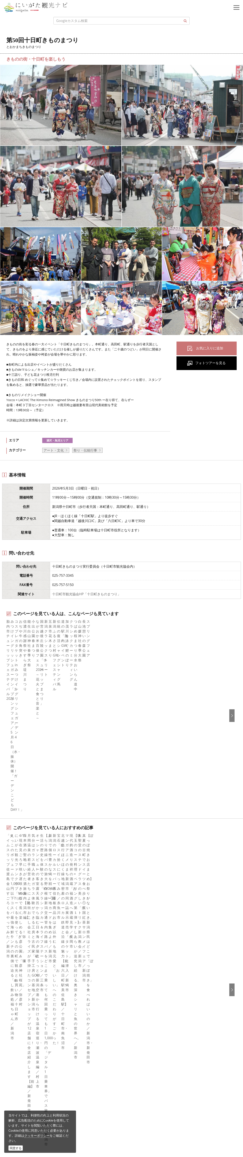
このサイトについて (142, 899)
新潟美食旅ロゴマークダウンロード (154, 951)
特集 (13, 893)
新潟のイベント (32, 863)
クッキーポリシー (37, 1135)
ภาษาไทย (134, 1010)
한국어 (132, 987)
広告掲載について (140, 916)
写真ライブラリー (34, 1098)
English (132, 981)
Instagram (17, 993)
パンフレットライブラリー (147, 939)
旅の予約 (16, 934)
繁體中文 (133, 999)
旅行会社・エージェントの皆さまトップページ (162, 893)
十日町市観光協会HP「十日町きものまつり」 (86, 594)
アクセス (16, 939)
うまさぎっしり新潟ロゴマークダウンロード (160, 957)
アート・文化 (53, 450)
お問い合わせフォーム (38, 1132)
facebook (17, 981)
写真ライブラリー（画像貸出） (150, 928)
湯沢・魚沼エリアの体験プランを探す (36, 779)
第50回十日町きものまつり (66, 863)
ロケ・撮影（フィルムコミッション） (155, 962)
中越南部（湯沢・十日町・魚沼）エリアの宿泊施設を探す (51, 806)
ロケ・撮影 (29, 1121)
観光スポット (20, 916)
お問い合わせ (137, 1035)
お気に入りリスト (23, 945)
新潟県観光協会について (145, 905)
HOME (11, 863)
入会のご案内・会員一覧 (145, 911)
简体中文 (133, 993)
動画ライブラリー (140, 934)
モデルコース (20, 911)
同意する (16, 1148)
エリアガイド (20, 899)
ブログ (15, 999)
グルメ (15, 905)
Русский (133, 1004)
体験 (13, 922)
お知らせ (16, 951)
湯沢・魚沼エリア (57, 440)
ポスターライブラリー (144, 945)
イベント (16, 928)
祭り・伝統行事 (85, 450)
